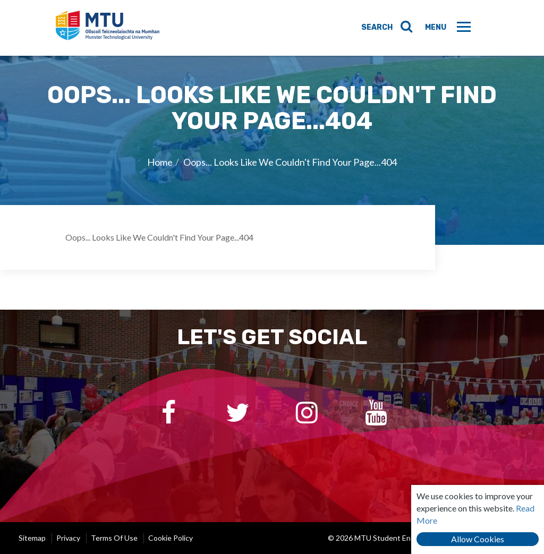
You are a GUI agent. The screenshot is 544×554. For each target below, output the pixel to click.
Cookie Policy (170, 537)
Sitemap (32, 537)
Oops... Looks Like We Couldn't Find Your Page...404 (290, 162)
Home (160, 162)
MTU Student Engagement (109, 28)
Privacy (68, 537)
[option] (272, 150)
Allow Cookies (477, 539)
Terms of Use (114, 537)
